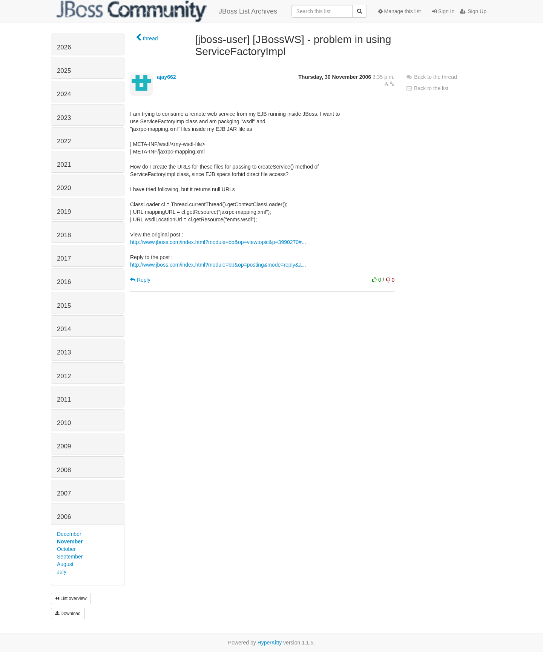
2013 (64, 352)
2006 (64, 516)
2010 (64, 422)
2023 (64, 117)
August (65, 564)
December (69, 534)
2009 (64, 446)
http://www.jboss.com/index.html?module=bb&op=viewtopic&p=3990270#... (218, 242)
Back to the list (427, 88)
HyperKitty (270, 643)
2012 (64, 376)
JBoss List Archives (167, 11)
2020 (64, 188)
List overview (71, 598)
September (70, 557)
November (70, 541)
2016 (64, 281)
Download (68, 613)
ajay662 (166, 77)
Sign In (443, 11)
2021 (64, 164)
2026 (64, 47)
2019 (64, 211)
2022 (64, 141)
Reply (140, 280)
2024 (64, 94)
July (61, 572)
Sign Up (473, 11)
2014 (64, 329)
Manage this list (399, 11)
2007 (64, 493)
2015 (64, 305)
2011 (64, 399)
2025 (64, 70)
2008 (64, 470)
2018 (64, 235)
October (66, 549)
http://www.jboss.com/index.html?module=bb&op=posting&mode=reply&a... (218, 265)
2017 (64, 258)
